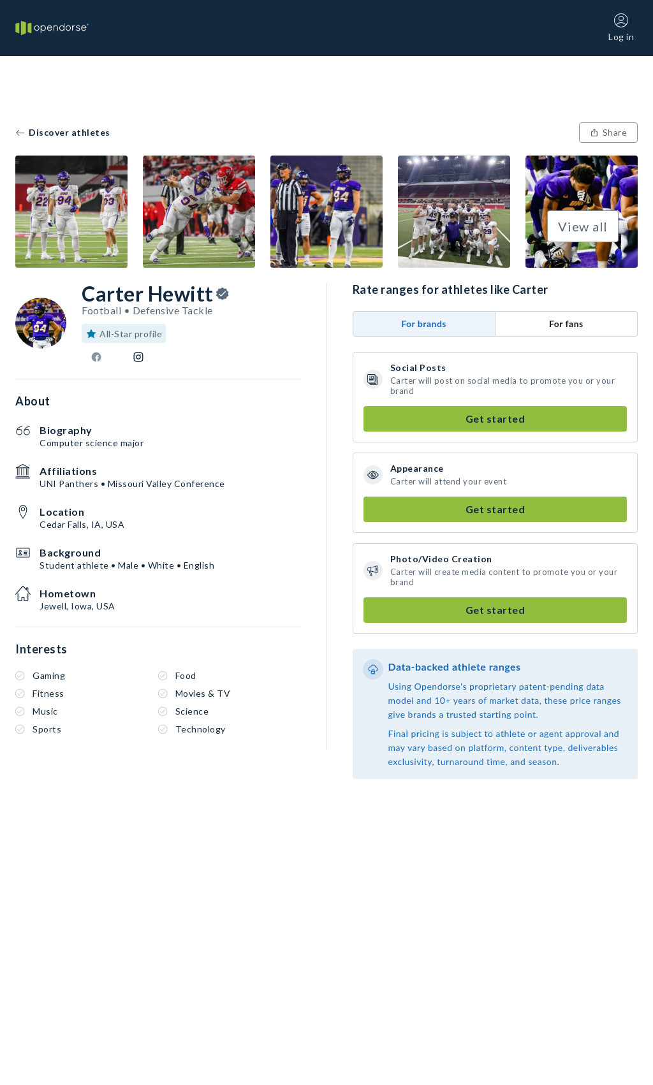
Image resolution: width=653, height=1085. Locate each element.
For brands (423, 323)
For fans (566, 323)
